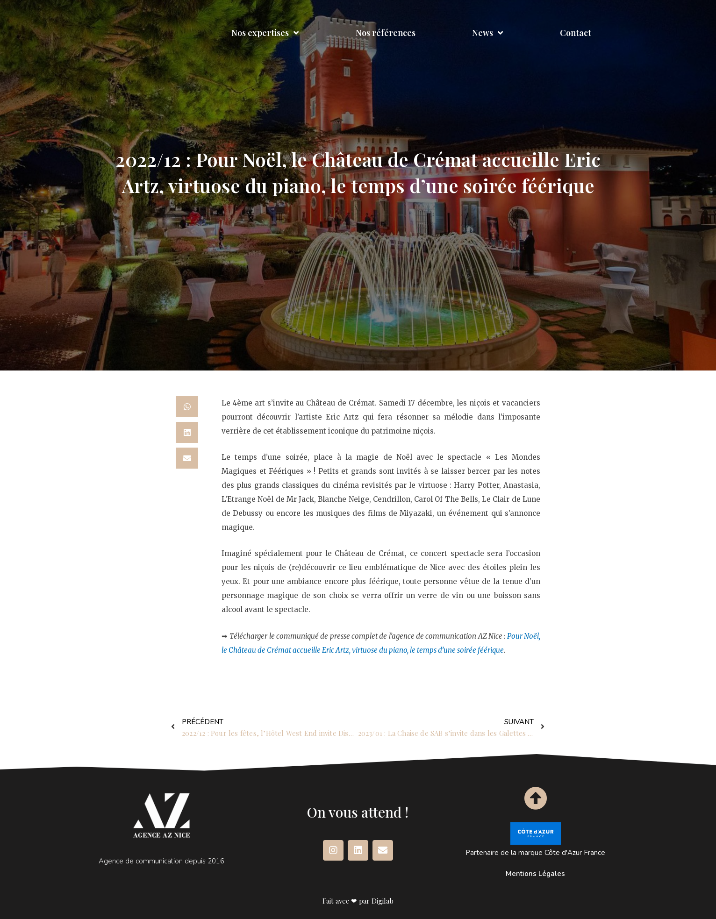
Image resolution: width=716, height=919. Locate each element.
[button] (187, 406)
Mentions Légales (535, 873)
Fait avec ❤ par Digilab (358, 900)
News (487, 33)
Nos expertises (265, 33)
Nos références (385, 32)
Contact (575, 32)
